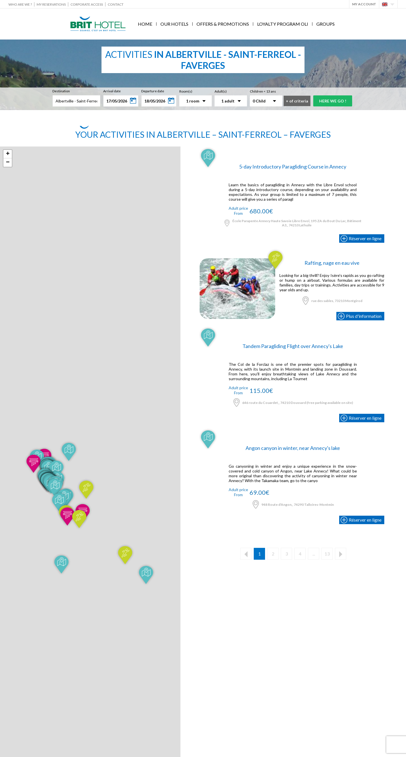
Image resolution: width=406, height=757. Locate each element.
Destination (61, 91)
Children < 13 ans (263, 91)
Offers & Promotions (223, 24)
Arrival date (112, 91)
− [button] (8, 162)
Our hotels (174, 24)
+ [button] (8, 154)
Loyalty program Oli (282, 24)
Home (145, 24)
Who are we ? (20, 4)
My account (364, 4)
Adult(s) (221, 91)
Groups (325, 24)
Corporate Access (86, 4)
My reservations (51, 4)
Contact (115, 4)
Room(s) (185, 91)
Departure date (152, 91)
